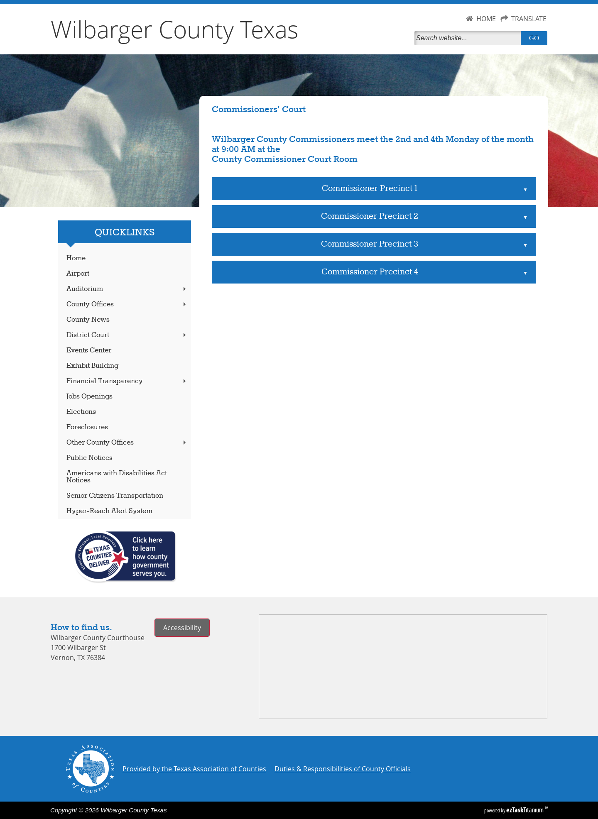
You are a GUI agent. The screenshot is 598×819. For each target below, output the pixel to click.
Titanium (525, 809)
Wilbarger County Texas (175, 29)
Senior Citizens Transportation (114, 495)
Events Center (88, 350)
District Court (127, 335)
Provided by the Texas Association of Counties (194, 768)
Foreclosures (87, 427)
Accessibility (182, 627)
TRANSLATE (529, 18)
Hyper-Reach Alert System (109, 511)
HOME (486, 18)
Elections (81, 412)
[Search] (469, 38)
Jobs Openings (89, 396)
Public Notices (89, 458)
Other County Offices (127, 442)
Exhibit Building (92, 366)
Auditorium (127, 289)
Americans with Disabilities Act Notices (116, 477)
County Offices (127, 304)
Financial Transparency (127, 381)
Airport (77, 273)
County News (88, 319)
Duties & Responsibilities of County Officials (342, 768)
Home (76, 258)
